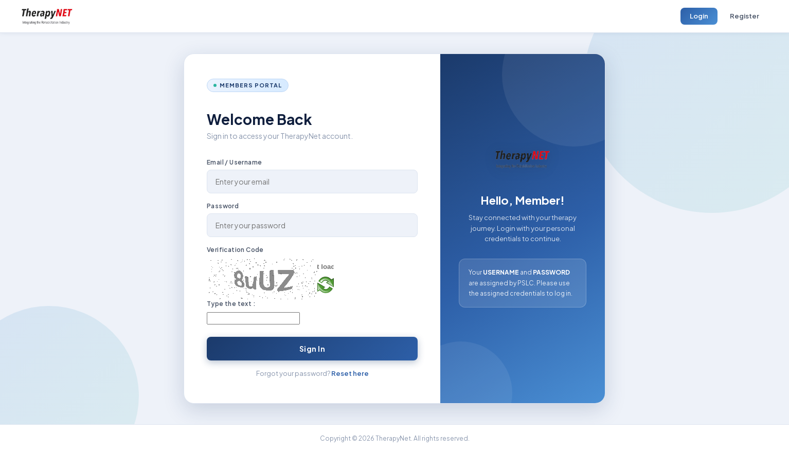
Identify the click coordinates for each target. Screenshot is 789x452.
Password (223, 206)
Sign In (312, 348)
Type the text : (231, 304)
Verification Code (235, 250)
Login (699, 16)
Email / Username (234, 162)
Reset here (350, 373)
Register (744, 16)
